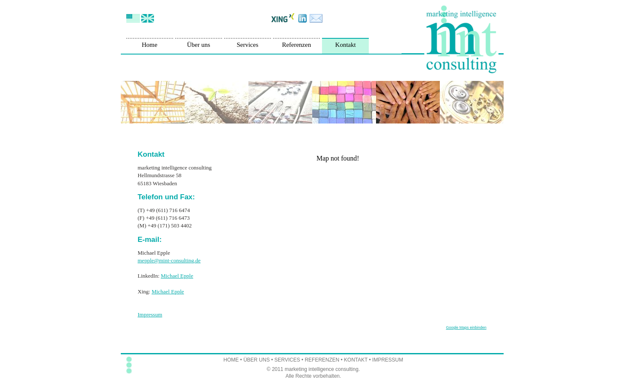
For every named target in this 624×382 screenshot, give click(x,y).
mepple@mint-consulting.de (169, 260)
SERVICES (287, 360)
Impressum (150, 314)
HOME (231, 360)
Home (149, 44)
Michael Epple (177, 276)
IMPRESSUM (387, 360)
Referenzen (296, 44)
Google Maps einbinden (466, 327)
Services (247, 44)
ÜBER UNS (256, 360)
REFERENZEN (322, 360)
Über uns (198, 44)
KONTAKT (356, 360)
